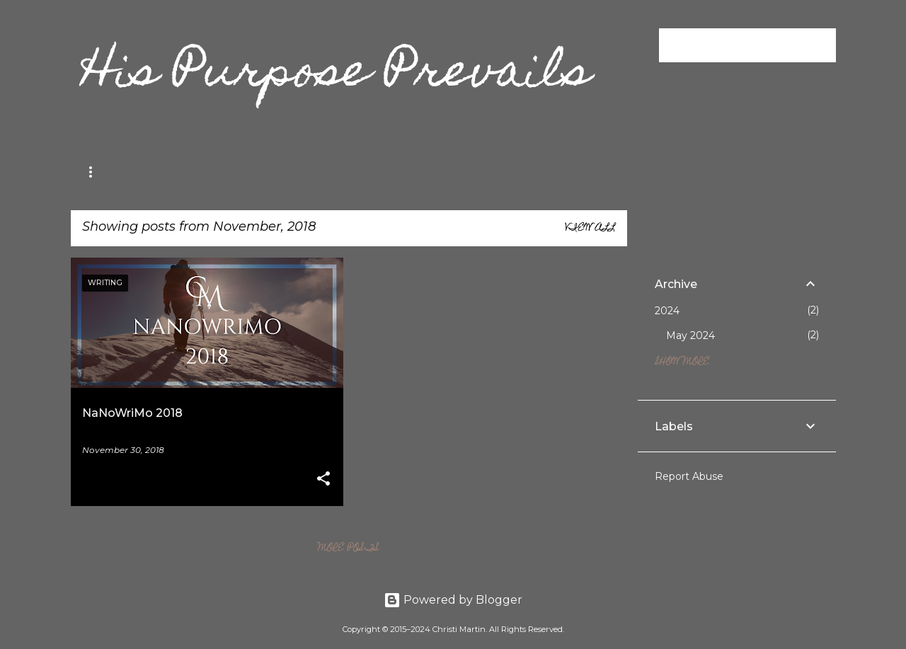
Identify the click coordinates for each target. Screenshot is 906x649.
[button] (323, 479)
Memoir (102, 171)
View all (590, 228)
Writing (174, 171)
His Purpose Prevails (336, 75)
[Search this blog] (761, 45)
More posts (348, 548)
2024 (667, 310)
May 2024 (690, 335)
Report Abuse (689, 476)
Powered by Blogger (453, 600)
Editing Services (269, 171)
